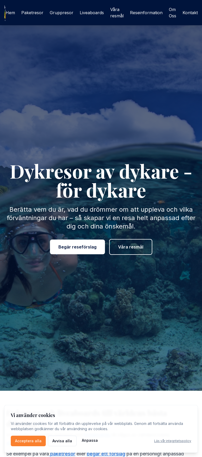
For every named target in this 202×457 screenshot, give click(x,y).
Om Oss (172, 12)
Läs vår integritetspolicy (172, 441)
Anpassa (90, 440)
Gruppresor (61, 12)
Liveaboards (92, 12)
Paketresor (32, 12)
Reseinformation (146, 12)
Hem (10, 12)
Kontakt (190, 12)
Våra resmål (117, 12)
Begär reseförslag (77, 247)
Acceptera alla (28, 441)
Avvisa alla (62, 441)
